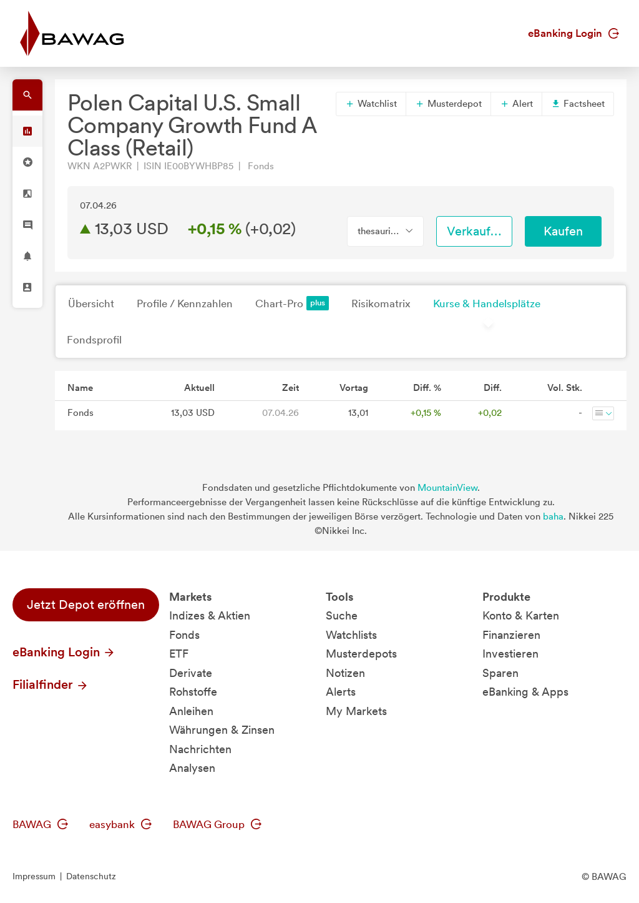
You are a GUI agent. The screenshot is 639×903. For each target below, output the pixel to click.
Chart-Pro (292, 303)
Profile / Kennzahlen (185, 303)
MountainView (447, 487)
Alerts (341, 691)
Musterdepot (448, 103)
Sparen (500, 672)
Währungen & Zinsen (222, 729)
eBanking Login (573, 33)
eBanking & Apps (525, 691)
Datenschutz (91, 876)
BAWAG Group (217, 824)
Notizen (345, 672)
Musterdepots (361, 653)
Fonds (184, 634)
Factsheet (578, 103)
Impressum (34, 876)
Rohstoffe (193, 691)
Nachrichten (200, 749)
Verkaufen (475, 231)
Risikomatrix (381, 303)
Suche (342, 615)
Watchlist (371, 103)
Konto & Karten (520, 615)
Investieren (510, 653)
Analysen (192, 767)
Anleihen (191, 711)
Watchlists (351, 634)
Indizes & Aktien (209, 615)
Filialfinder (50, 684)
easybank (120, 824)
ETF (178, 653)
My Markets (356, 711)
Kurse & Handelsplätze (486, 303)
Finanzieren (511, 634)
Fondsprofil (94, 339)
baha (553, 516)
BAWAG (40, 824)
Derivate (190, 672)
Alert (516, 103)
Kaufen (563, 231)
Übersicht (91, 303)
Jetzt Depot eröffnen (86, 604)
